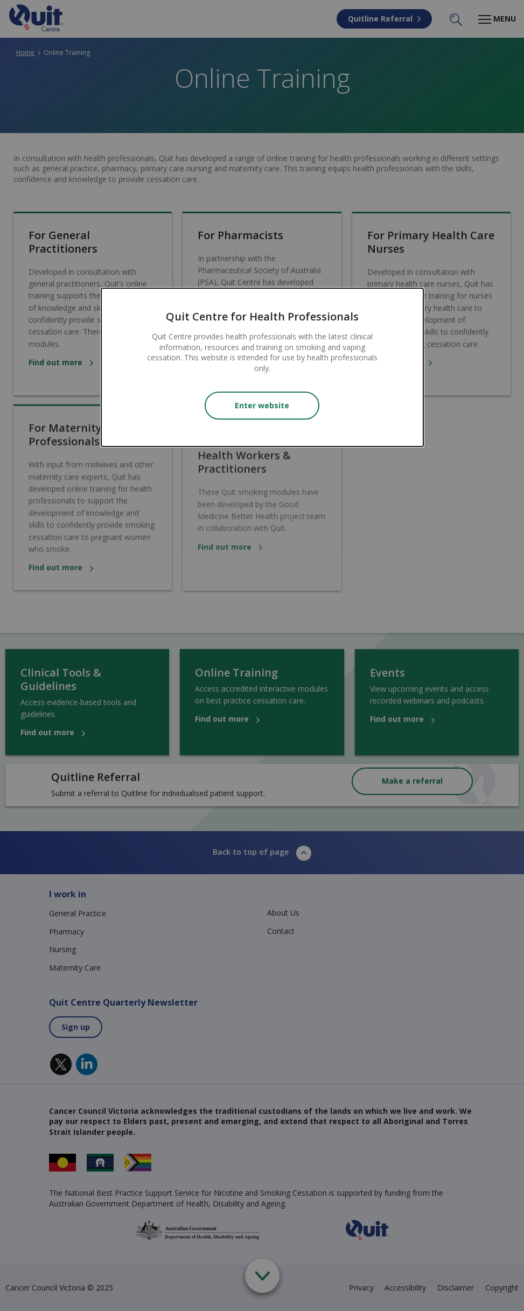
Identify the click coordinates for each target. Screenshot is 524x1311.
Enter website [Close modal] (262, 405)
